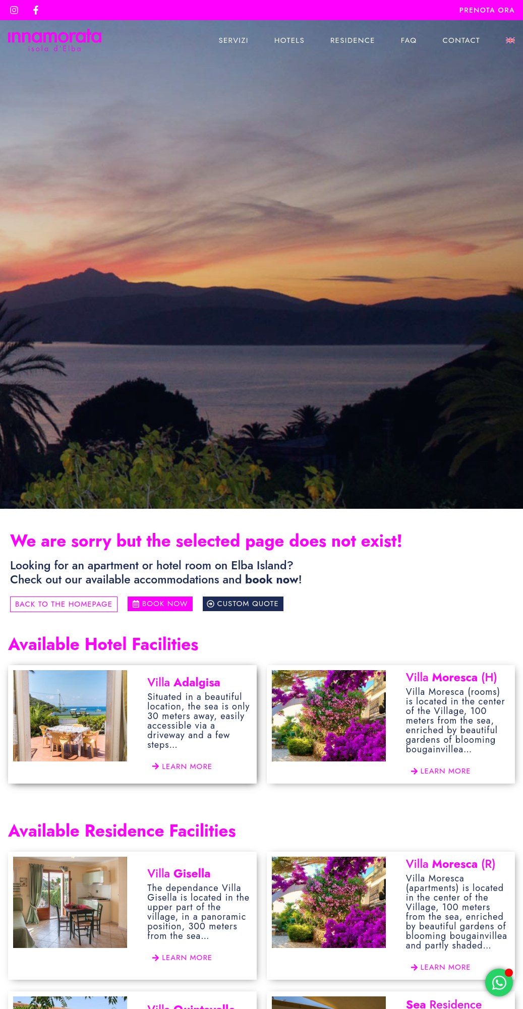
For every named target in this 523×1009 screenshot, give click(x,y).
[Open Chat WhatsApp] (499, 982)
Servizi (233, 40)
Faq (409, 40)
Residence (352, 40)
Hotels (289, 40)
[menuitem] (510, 40)
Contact (461, 40)
